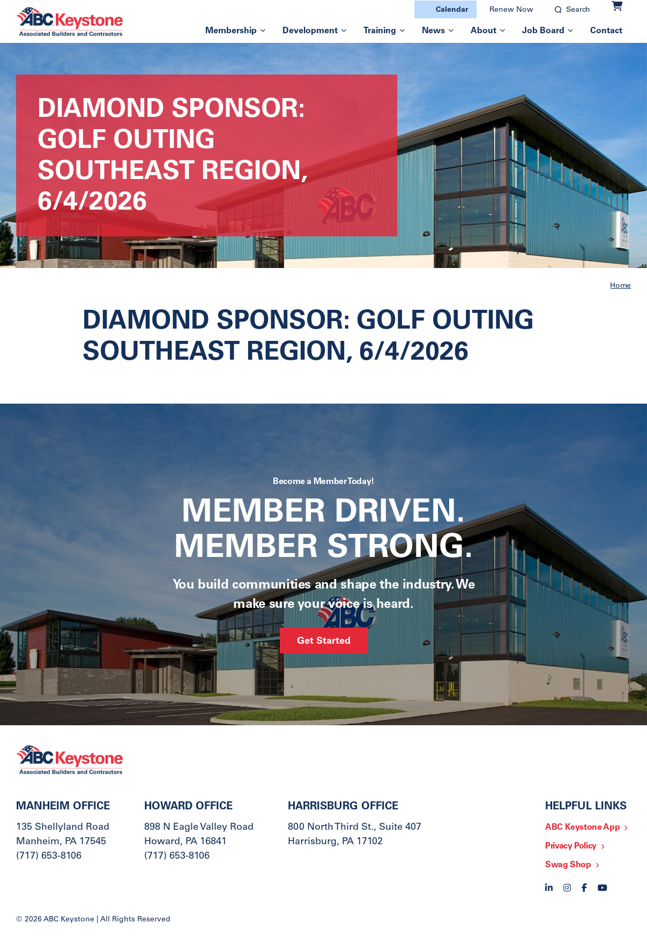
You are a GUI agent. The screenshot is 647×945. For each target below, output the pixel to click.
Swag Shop (568, 865)
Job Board (543, 31)
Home (620, 286)
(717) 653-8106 (48, 856)
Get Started (324, 641)
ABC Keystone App (582, 827)
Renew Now (511, 10)
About (483, 31)
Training (379, 31)
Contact (606, 31)
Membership (231, 31)
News (433, 31)
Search (578, 10)
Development (310, 31)
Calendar (452, 10)
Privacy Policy (571, 846)
